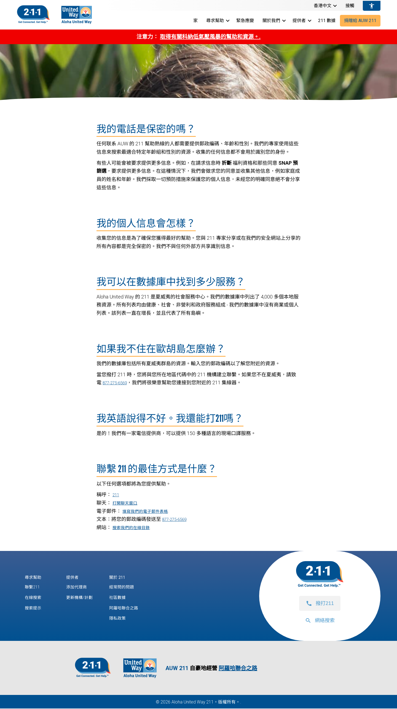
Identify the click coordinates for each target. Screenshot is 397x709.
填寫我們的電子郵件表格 (149, 511)
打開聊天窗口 (127, 503)
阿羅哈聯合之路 (131, 608)
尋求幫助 (215, 20)
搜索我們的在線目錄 (134, 527)
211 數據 (327, 20)
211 (116, 494)
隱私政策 (124, 619)
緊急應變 (245, 20)
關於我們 (271, 20)
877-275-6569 (118, 382)
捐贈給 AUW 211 (360, 20)
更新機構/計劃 (82, 598)
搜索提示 (35, 608)
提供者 (299, 20)
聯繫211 (34, 587)
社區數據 (124, 598)
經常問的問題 (129, 587)
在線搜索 (35, 598)
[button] (335, 6)
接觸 (349, 6)
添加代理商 (78, 587)
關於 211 (124, 577)
